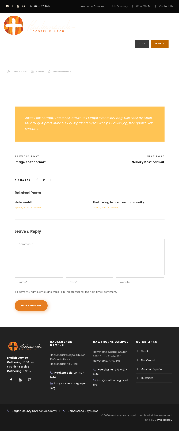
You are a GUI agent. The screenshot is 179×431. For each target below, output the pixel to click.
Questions (147, 378)
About (109, 25)
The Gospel (148, 360)
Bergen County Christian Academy (32, 411)
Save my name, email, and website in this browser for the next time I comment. (68, 292)
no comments (62, 71)
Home (92, 25)
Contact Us (166, 6)
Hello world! (23, 202)
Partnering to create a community (118, 202)
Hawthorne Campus (92, 6)
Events (160, 43)
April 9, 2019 (99, 207)
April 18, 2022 (22, 207)
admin (40, 71)
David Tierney (163, 420)
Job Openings (120, 6)
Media (96, 33)
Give (142, 43)
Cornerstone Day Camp (80, 411)
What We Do (143, 6)
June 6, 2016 (19, 71)
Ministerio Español (151, 369)
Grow (127, 25)
